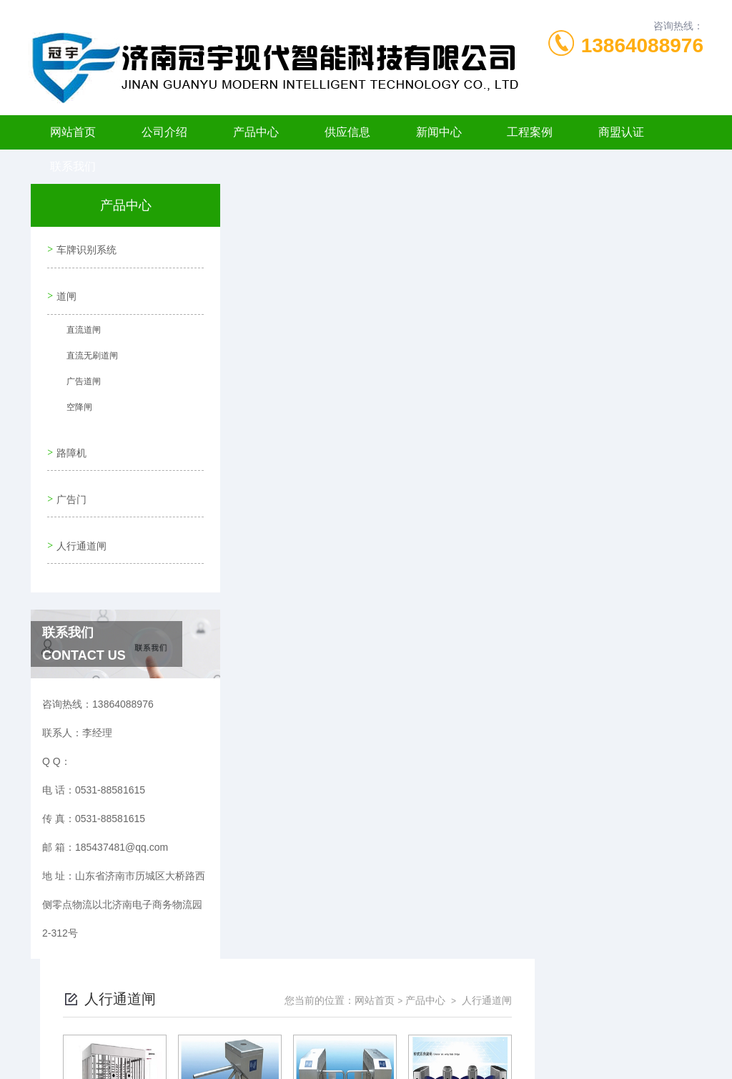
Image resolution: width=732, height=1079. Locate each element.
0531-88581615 (196, 987)
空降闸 (73, 402)
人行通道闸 (79, 520)
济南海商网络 (391, 1056)
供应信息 (347, 132)
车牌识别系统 (84, 247)
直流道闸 (78, 325)
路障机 (69, 438)
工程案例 (530, 132)
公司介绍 (164, 132)
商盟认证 (621, 132)
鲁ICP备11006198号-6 (466, 1010)
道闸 (64, 287)
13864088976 (642, 45)
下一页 (498, 433)
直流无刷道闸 (86, 351)
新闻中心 (439, 132)
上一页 (415, 433)
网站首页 (73, 132)
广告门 (69, 479)
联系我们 (73, 166)
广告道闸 (78, 376)
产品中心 (256, 132)
